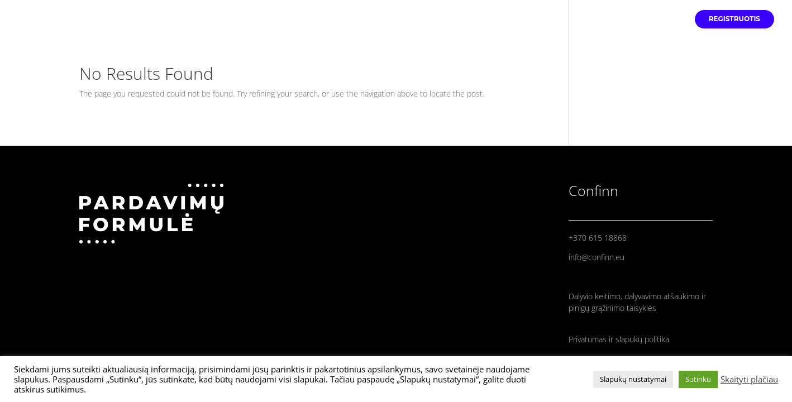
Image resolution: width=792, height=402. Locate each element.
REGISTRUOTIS (734, 19)
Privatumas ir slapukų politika (619, 339)
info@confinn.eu (596, 257)
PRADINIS (547, 19)
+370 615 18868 (598, 237)
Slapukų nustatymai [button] (633, 379)
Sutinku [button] (698, 379)
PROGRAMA (659, 19)
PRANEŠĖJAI (601, 19)
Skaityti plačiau (749, 379)
